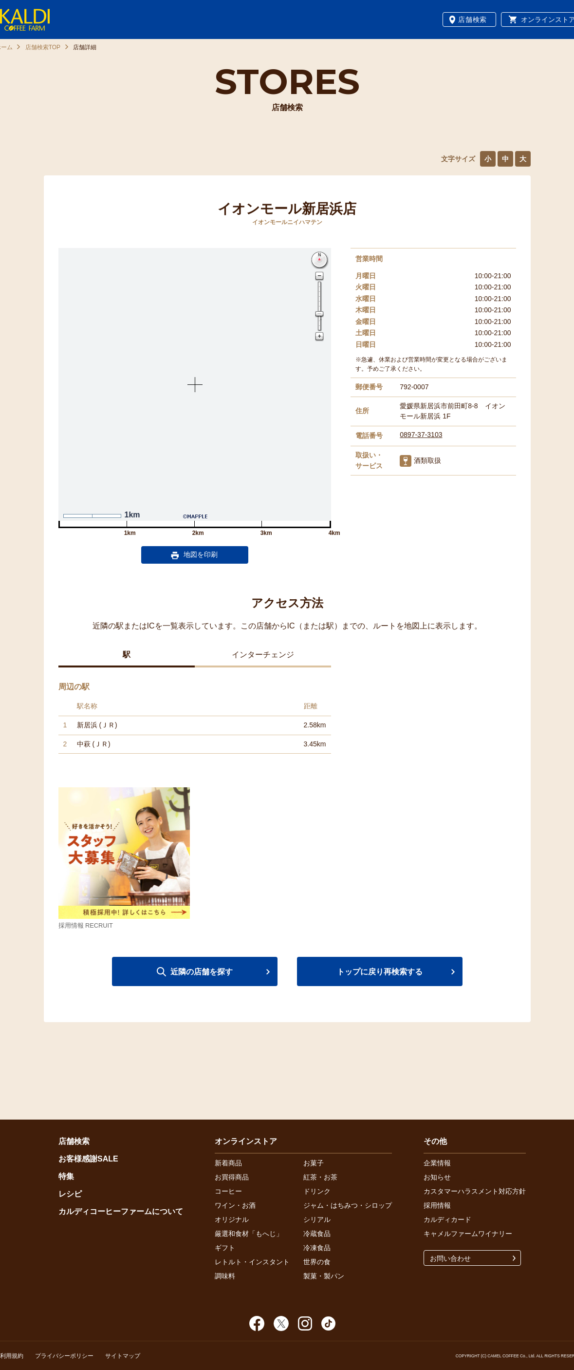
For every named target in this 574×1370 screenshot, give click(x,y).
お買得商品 (232, 1177)
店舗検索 (472, 19)
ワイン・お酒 (235, 1205)
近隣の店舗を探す (201, 972)
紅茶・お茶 (320, 1177)
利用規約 (11, 1355)
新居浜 (87, 725)
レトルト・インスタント (252, 1262)
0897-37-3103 (421, 434)
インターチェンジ (263, 654)
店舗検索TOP (42, 47)
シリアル (317, 1219)
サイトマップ (122, 1355)
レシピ (70, 1194)
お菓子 (313, 1163)
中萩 (84, 744)
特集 (66, 1176)
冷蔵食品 (317, 1233)
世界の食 (317, 1262)
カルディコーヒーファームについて (120, 1211)
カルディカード (447, 1219)
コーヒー (228, 1191)
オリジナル (232, 1219)
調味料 (225, 1276)
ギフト (225, 1248)
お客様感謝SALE (88, 1159)
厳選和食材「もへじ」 (249, 1233)
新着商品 (228, 1163)
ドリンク (317, 1191)
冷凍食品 (317, 1248)
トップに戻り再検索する (380, 972)
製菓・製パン (323, 1276)
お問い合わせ (450, 1258)
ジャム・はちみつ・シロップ (347, 1205)
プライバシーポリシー (64, 1355)
